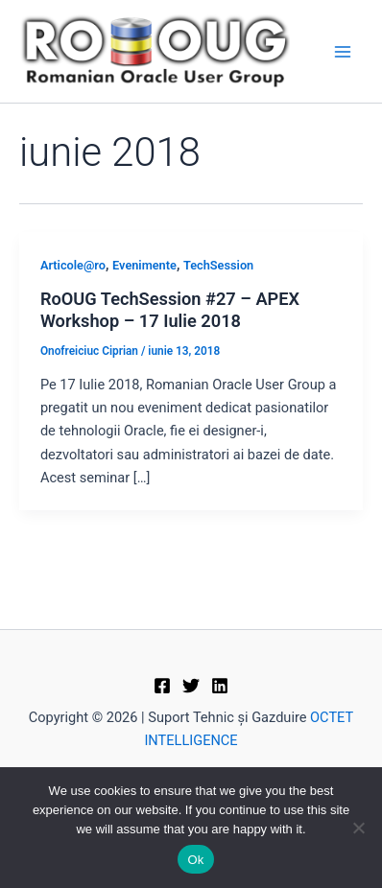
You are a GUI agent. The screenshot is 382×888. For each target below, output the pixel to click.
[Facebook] (162, 685)
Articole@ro (73, 265)
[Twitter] (191, 685)
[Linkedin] (219, 685)
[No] (358, 827)
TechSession (218, 265)
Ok (195, 860)
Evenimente (144, 265)
